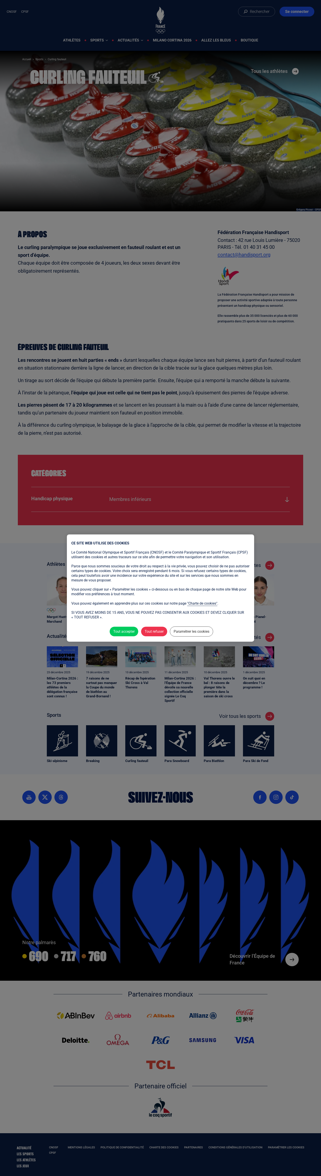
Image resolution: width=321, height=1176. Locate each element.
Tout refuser (154, 631)
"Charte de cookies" (202, 603)
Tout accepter (124, 631)
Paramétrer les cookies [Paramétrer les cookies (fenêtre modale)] (191, 631)
